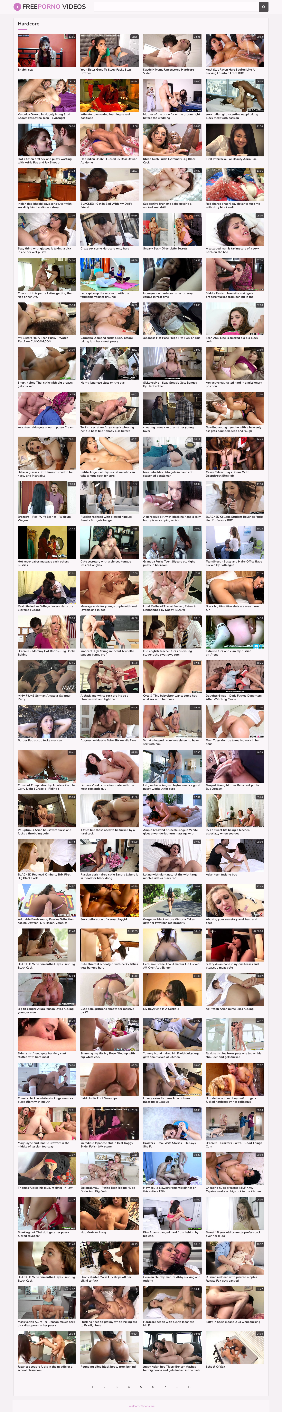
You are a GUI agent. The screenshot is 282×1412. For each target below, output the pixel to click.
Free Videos (50, 7)
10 (190, 1387)
